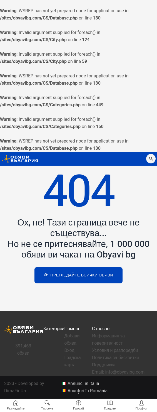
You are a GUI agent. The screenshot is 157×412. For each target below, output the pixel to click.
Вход (69, 350)
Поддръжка (104, 365)
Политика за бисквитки (115, 357)
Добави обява (71, 340)
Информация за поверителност (108, 340)
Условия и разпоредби (115, 350)
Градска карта (72, 361)
